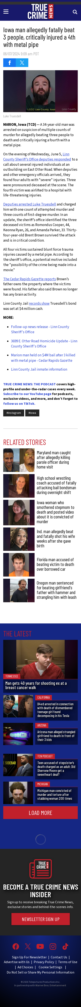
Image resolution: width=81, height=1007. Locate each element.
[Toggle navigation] (6, 11)
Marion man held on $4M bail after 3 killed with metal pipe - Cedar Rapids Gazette (43, 358)
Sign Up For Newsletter (29, 957)
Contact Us (59, 957)
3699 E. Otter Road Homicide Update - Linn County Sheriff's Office (44, 344)
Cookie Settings (50, 967)
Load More (40, 812)
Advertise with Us (17, 962)
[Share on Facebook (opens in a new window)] (9, 62)
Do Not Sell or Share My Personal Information (40, 972)
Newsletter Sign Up (40, 919)
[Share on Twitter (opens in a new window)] (22, 62)
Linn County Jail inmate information (39, 369)
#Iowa (32, 413)
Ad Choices (25, 967)
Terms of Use (67, 962)
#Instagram (13, 413)
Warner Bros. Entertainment (50, 985)
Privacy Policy (44, 962)
